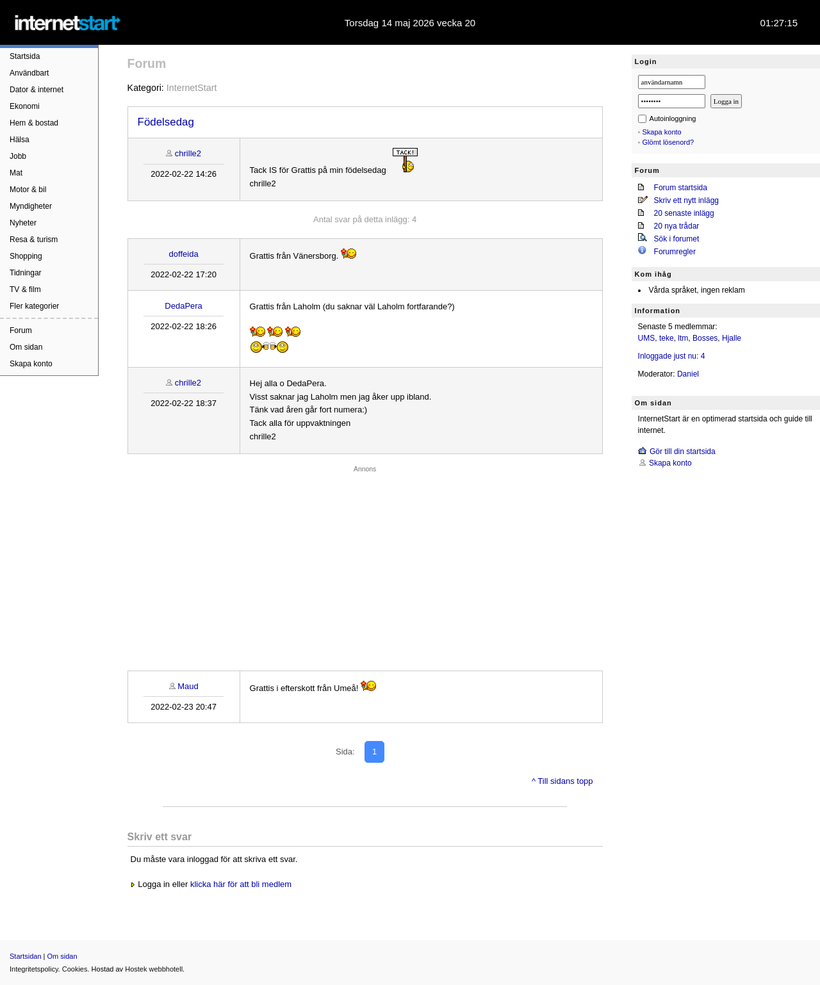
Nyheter (23, 222)
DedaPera (183, 306)
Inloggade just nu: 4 (671, 356)
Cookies (75, 969)
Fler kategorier (34, 306)
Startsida (25, 56)
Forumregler (675, 251)
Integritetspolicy (34, 969)
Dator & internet (36, 89)
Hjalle (731, 338)
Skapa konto (31, 363)
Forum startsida (680, 187)
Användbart (29, 73)
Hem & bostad (34, 122)
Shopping (26, 256)
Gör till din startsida (683, 451)
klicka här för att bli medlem (240, 884)
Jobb (18, 156)
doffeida (184, 254)
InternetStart (192, 88)
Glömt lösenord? (668, 142)
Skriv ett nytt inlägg (686, 200)
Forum (21, 330)
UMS (646, 338)
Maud (188, 686)
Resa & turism (34, 239)
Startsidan (26, 956)
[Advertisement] (365, 565)
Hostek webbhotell (154, 969)
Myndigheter (31, 206)
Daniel (688, 374)
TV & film (25, 289)
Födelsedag (166, 122)
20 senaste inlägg (684, 213)
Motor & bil (28, 189)
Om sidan (26, 347)
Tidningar (26, 272)
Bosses (705, 338)
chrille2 (188, 153)
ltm (683, 338)
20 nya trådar (677, 226)
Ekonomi (25, 106)
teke (666, 338)
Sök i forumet (677, 238)
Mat (16, 172)
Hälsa (19, 139)
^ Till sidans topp (562, 781)
